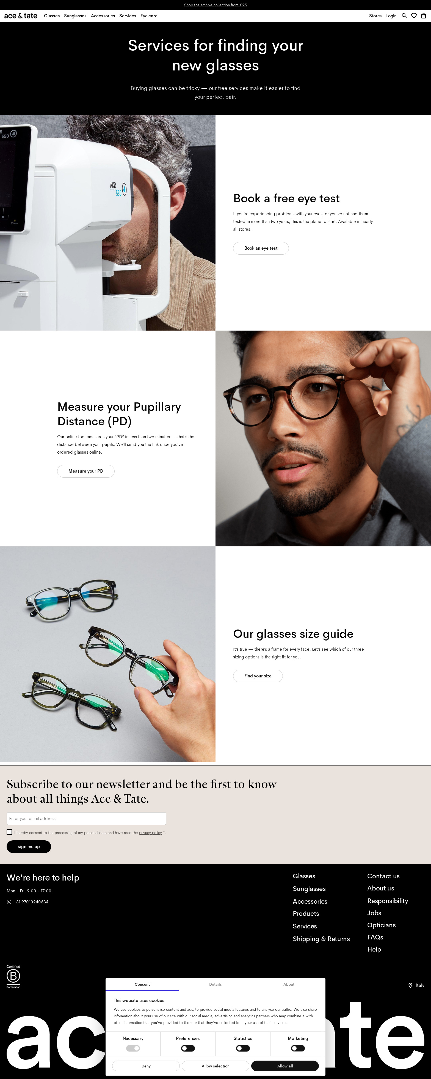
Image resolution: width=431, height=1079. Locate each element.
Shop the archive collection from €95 (215, 4)
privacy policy (150, 832)
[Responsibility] (395, 901)
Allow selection (216, 1065)
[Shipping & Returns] (321, 938)
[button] (414, 17)
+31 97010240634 (27, 902)
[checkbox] (9, 832)
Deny (146, 1065)
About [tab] (288, 984)
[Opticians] (395, 925)
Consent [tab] (142, 984)
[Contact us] (395, 876)
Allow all (285, 1065)
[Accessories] (321, 901)
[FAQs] (395, 937)
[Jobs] (395, 913)
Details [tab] (215, 984)
